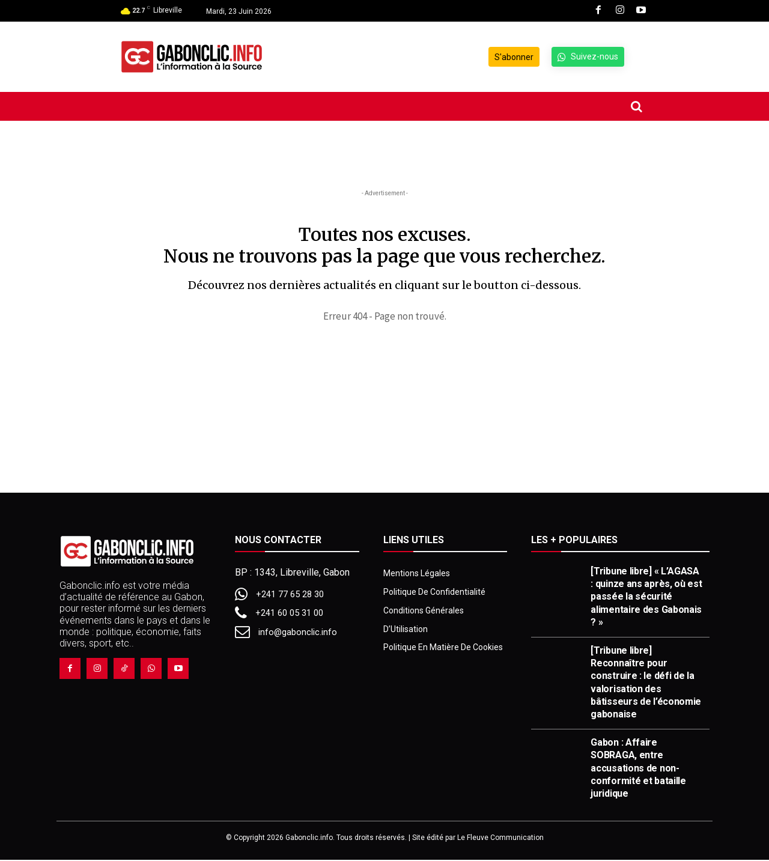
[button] (636, 106)
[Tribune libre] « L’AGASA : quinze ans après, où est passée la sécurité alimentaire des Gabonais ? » (646, 597)
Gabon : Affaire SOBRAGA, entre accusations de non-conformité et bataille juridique (638, 768)
